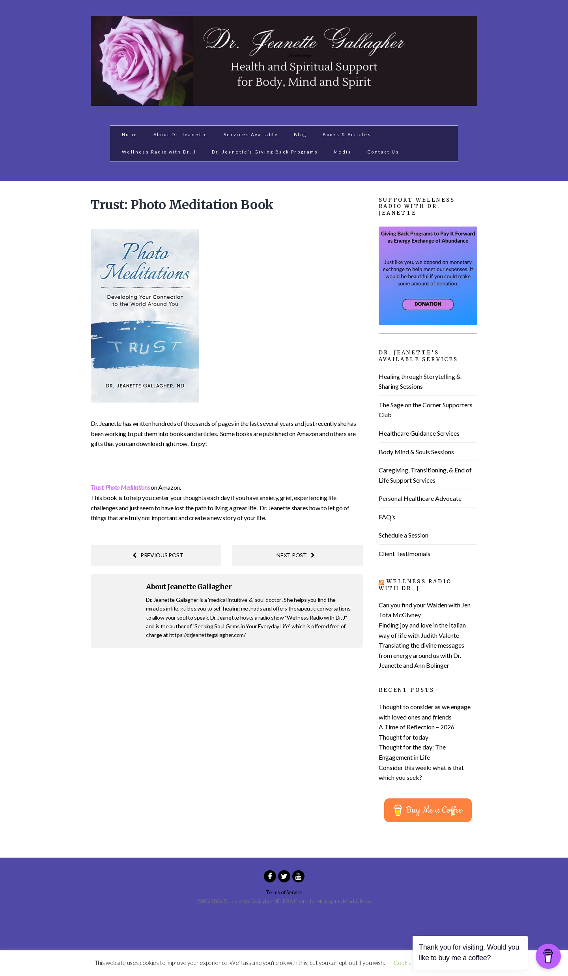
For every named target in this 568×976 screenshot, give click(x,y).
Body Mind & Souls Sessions (416, 451)
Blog (300, 134)
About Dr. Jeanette (180, 134)
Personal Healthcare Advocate (420, 498)
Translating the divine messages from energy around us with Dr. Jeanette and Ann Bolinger (421, 655)
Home (130, 134)
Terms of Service (284, 892)
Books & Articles (347, 134)
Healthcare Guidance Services (419, 433)
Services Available (251, 134)
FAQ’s (387, 517)
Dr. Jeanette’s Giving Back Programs (265, 151)
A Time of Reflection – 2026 (416, 727)
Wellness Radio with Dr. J (159, 151)
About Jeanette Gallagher (189, 586)
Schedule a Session (403, 535)
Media (342, 151)
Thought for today (403, 737)
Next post (295, 555)
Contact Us (383, 151)
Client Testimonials (404, 553)
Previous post (158, 555)
